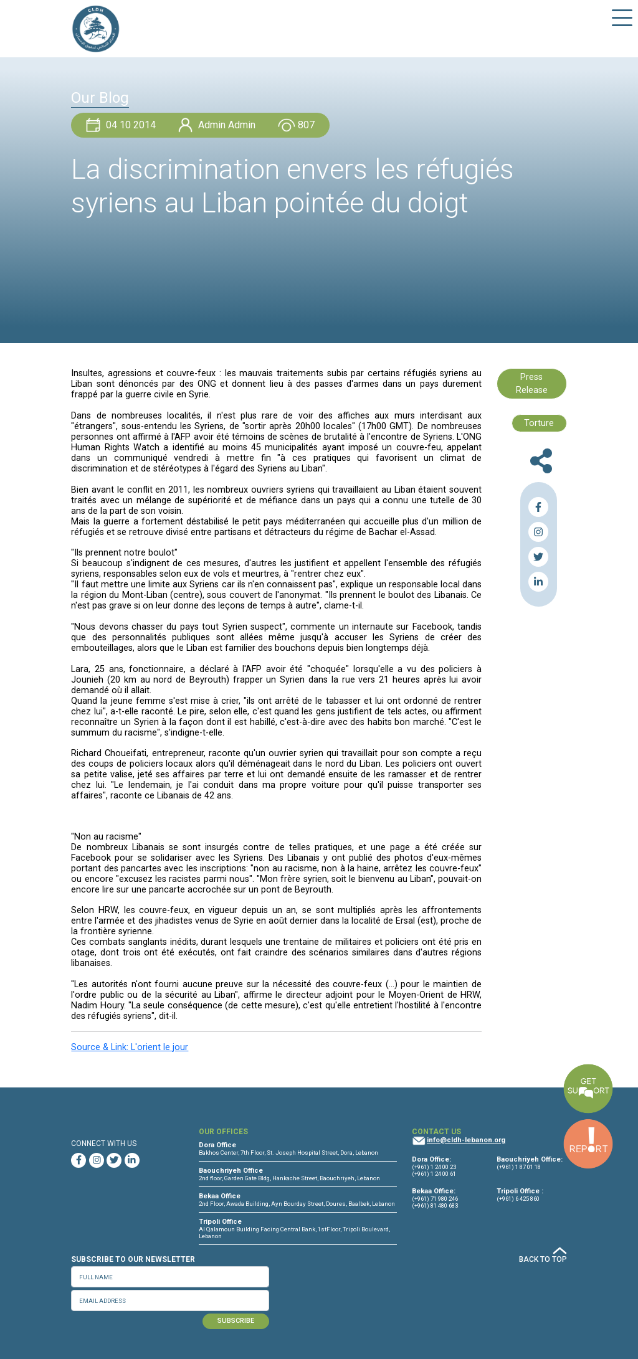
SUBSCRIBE (235, 1321)
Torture (539, 423)
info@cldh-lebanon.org (466, 1140)
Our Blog (100, 98)
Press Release (532, 384)
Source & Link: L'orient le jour (129, 1047)
